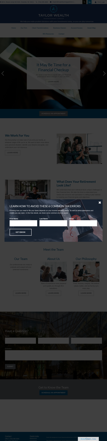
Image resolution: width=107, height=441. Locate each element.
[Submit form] (21, 232)
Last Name (43, 219)
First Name (14, 219)
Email (71, 219)
